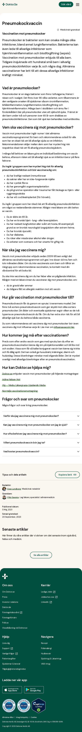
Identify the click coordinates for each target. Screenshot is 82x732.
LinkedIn (46, 602)
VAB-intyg (45, 663)
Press (4, 597)
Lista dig (6, 643)
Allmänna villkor (8, 717)
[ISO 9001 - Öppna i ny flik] (9, 705)
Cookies (34, 717)
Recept (44, 643)
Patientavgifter (9, 658)
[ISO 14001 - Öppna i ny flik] (24, 705)
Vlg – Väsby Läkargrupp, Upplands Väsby (24, 385)
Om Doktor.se (8, 591)
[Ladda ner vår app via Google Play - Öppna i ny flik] (34, 689)
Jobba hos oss (49, 597)
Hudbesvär (46, 653)
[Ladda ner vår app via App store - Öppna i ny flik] (12, 689)
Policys (5, 622)
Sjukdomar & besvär (11, 663)
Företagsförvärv (9, 617)
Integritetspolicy (22, 717)
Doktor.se (7, 373)
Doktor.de (6, 607)
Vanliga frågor (10, 653)
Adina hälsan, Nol (11, 379)
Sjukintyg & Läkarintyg (51, 658)
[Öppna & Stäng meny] (77, 4)
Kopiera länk (67, 473)
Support (7, 648)
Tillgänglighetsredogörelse (14, 669)
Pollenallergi (46, 648)
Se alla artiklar (41, 555)
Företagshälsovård (12, 612)
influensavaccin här (64, 327)
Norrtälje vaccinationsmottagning (20, 391)
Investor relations (10, 602)
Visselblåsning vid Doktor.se (14, 628)
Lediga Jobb (48, 591)
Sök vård (66, 4)
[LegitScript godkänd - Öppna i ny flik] (38, 705)
